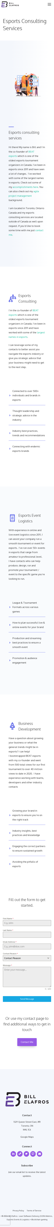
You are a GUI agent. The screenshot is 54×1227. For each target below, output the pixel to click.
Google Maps (27, 1137)
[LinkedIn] (13, 1154)
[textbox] (24, 958)
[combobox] (27, 958)
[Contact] (39, 1154)
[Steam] (20, 1154)
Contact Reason (10, 954)
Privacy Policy (18, 1210)
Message (7, 965)
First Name (8, 918)
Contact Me (27, 1041)
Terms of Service (34, 1210)
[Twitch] (33, 1154)
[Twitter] (26, 1154)
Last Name (8, 930)
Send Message (27, 999)
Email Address (9, 942)
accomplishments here (25, 186)
